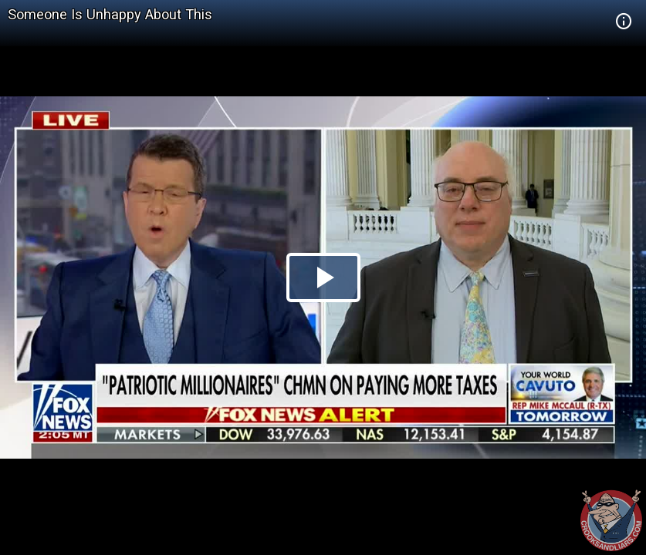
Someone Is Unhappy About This (110, 14)
